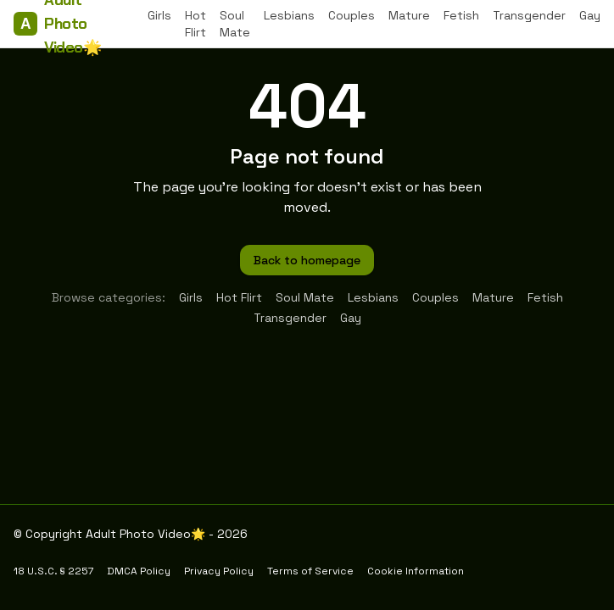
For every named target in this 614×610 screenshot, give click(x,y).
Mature (409, 15)
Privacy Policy (219, 571)
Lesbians (289, 15)
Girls (159, 15)
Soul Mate (235, 24)
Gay (589, 15)
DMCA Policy (138, 571)
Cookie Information (415, 571)
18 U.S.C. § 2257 (53, 571)
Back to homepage (307, 260)
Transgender (529, 15)
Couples (351, 15)
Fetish (461, 15)
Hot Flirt (195, 24)
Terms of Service (310, 571)
